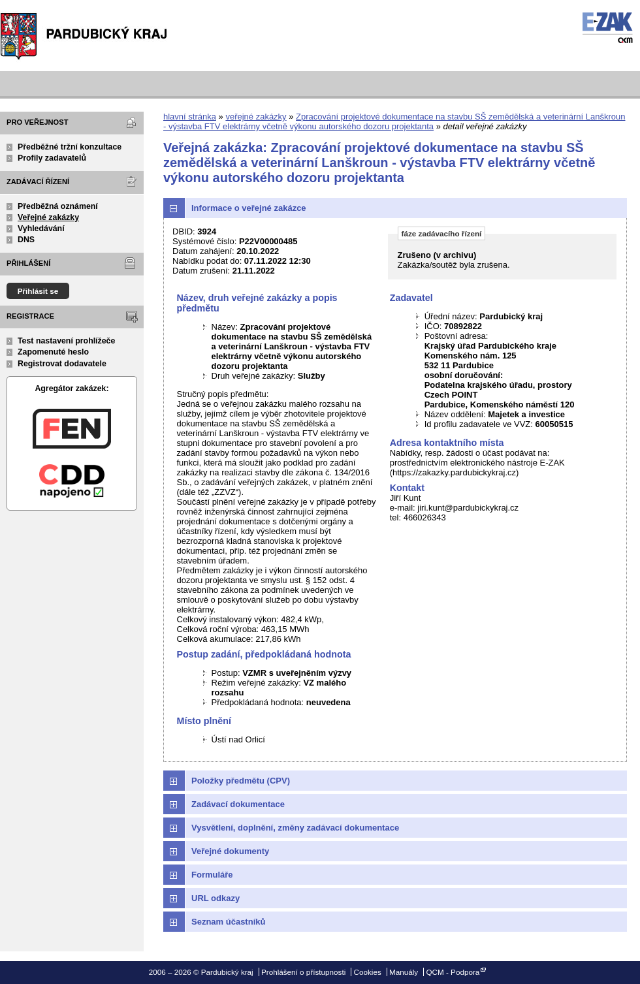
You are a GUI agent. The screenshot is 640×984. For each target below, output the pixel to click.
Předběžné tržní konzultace (69, 146)
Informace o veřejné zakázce (248, 208)
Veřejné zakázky (48, 217)
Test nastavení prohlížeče (66, 340)
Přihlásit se (38, 291)
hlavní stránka (189, 116)
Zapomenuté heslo (53, 352)
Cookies (367, 972)
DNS (26, 239)
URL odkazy (215, 898)
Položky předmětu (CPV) (240, 781)
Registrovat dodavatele (62, 363)
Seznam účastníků (228, 922)
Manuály (403, 972)
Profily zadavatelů (52, 158)
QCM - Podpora (452, 972)
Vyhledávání (41, 228)
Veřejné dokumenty (230, 851)
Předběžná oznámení (58, 206)
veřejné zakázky (255, 116)
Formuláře (212, 875)
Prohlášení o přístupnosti (303, 972)
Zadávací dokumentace (238, 804)
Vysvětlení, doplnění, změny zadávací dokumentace (295, 828)
